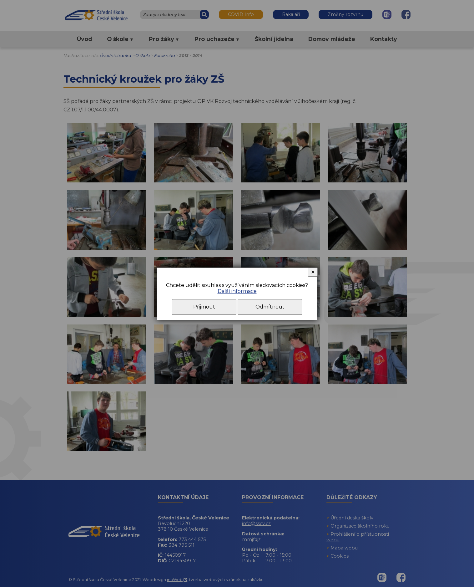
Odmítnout (270, 307)
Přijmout (204, 307)
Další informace (237, 291)
